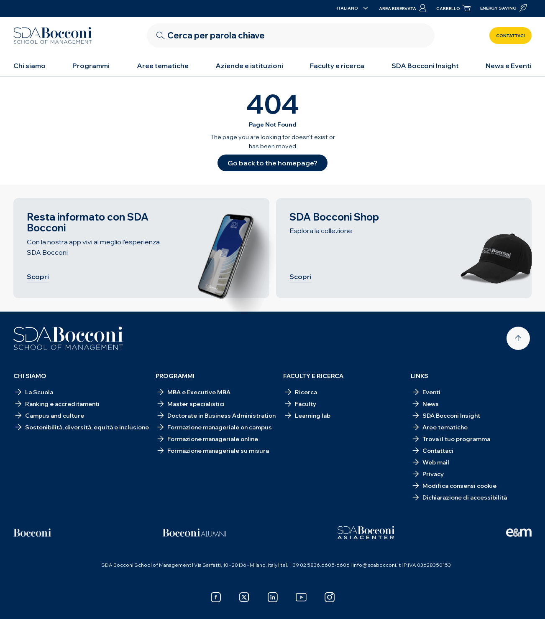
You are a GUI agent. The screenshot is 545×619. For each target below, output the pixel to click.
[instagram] (329, 597)
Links (419, 376)
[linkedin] (272, 597)
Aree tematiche (163, 65)
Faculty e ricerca (337, 65)
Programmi (91, 65)
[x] (244, 597)
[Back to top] (518, 338)
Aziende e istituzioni (249, 65)
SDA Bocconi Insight (425, 65)
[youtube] (301, 597)
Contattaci (510, 35)
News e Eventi (509, 65)
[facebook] (215, 597)
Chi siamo (29, 65)
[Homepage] (68, 338)
